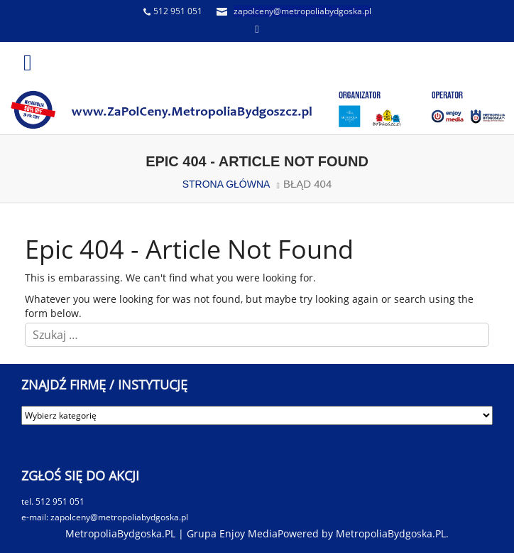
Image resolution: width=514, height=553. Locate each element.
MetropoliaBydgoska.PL (391, 533)
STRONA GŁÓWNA (226, 184)
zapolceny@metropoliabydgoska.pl (302, 11)
